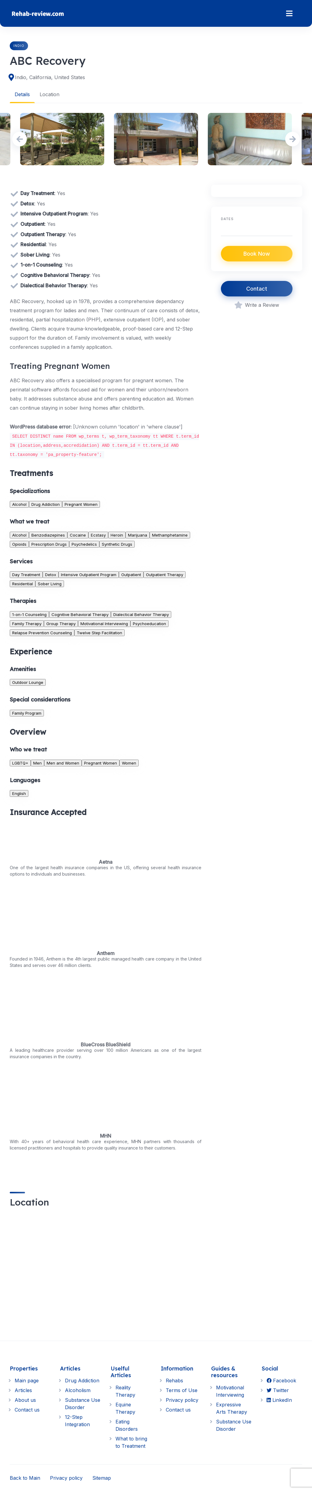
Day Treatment (26, 574)
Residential (22, 583)
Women (129, 762)
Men (37, 762)
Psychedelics (84, 543)
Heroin (117, 534)
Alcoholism (77, 1390)
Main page (27, 1380)
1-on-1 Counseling (29, 614)
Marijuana (137, 534)
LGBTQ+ (20, 762)
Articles (23, 1390)
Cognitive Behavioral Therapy (79, 614)
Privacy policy (182, 1400)
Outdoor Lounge (27, 682)
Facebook (281, 1380)
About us (25, 1400)
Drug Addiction (45, 504)
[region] (105, 1271)
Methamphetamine (170, 534)
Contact (256, 288)
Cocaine (78, 534)
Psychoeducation (149, 623)
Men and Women (63, 762)
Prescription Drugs (49, 543)
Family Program (26, 712)
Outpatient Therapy (164, 574)
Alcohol (19, 504)
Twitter (278, 1390)
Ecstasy (98, 534)
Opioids (19, 543)
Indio (18, 46)
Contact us (27, 1410)
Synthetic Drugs (117, 543)
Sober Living (50, 583)
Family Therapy (26, 623)
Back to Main (25, 1478)
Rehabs (174, 1380)
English (19, 793)
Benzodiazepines (48, 534)
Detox (50, 574)
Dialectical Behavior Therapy (141, 614)
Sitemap (101, 1478)
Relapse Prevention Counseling (42, 632)
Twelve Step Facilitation (99, 632)
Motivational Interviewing (104, 623)
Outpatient (131, 574)
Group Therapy (61, 623)
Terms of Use (181, 1390)
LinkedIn (279, 1400)
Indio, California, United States (50, 77)
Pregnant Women (81, 504)
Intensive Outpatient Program (88, 574)
